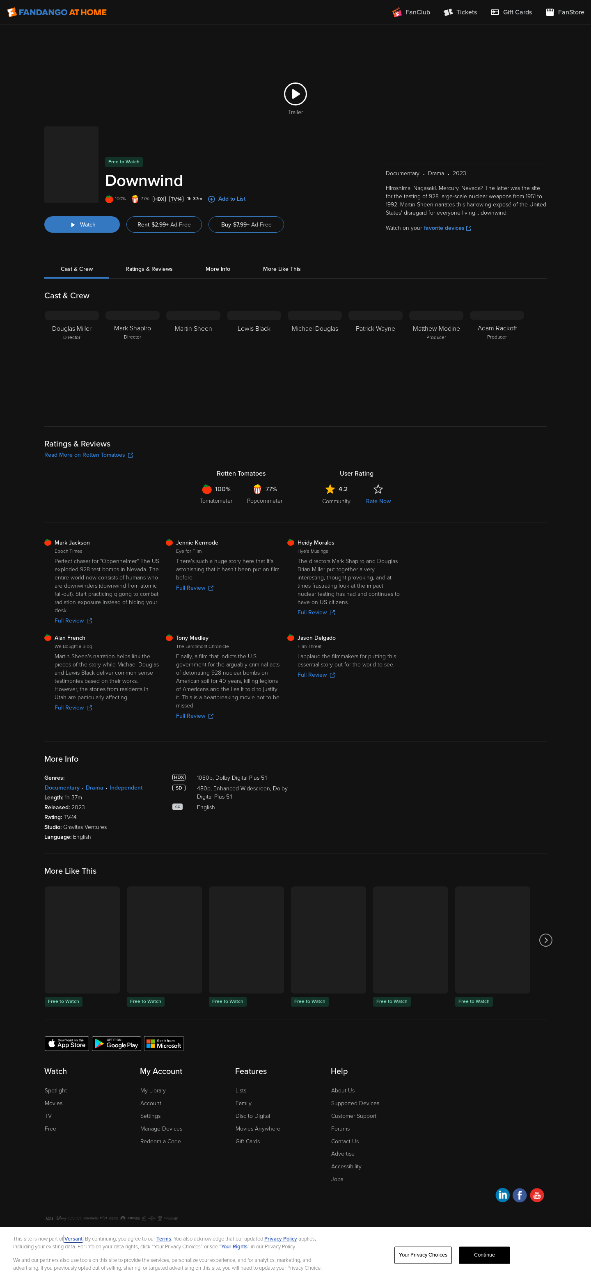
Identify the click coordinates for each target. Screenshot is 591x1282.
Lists (241, 1059)
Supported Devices (355, 1072)
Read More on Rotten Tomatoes (88, 424)
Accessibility (346, 1135)
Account (150, 1072)
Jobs (337, 1148)
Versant (73, 1239)
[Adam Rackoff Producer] (497, 331)
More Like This (282, 238)
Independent (126, 756)
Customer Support (353, 1085)
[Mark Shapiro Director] (132, 331)
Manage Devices (161, 1097)
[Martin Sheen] (193, 331)
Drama (94, 756)
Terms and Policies (240, 1201)
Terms (163, 1239)
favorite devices (447, 197)
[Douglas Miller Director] (71, 331)
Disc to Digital (253, 1085)
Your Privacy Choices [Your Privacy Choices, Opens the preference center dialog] (423, 1255)
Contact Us (345, 1110)
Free (50, 1097)
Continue (484, 1255)
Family (244, 1072)
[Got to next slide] (545, 909)
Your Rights (234, 1246)
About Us (343, 1059)
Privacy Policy (94, 1201)
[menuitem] (511, 12)
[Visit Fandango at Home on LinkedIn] (502, 1165)
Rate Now (378, 470)
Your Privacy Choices (156, 1201)
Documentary (62, 756)
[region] (295, 1254)
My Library (153, 1059)
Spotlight (56, 1059)
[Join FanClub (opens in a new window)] (411, 12)
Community (336, 470)
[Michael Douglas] (314, 331)
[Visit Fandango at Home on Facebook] (519, 1165)
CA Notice (199, 1201)
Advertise (343, 1122)
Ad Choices (58, 1201)
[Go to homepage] (57, 12)
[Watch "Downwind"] (82, 193)
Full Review (73, 589)
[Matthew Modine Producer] (436, 331)
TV (48, 1085)
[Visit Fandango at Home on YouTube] (537, 1165)
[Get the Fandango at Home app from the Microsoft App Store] (164, 1012)
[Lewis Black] (254, 331)
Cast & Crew (77, 238)
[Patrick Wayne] (375, 331)
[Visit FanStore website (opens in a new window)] (565, 12)
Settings (150, 1085)
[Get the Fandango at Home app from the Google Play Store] (117, 1012)
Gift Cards (248, 1110)
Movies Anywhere (258, 1097)
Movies (53, 1072)
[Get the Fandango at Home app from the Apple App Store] (66, 1012)
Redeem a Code (160, 1110)
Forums (340, 1097)
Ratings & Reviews (149, 238)
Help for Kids (284, 1201)
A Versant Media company (520, 1200)
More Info (218, 238)
